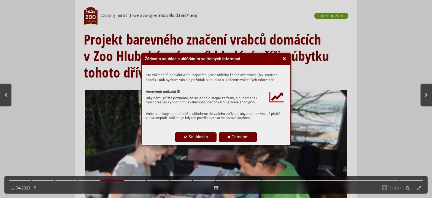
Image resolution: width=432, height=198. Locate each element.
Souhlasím (195, 136)
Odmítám (238, 136)
